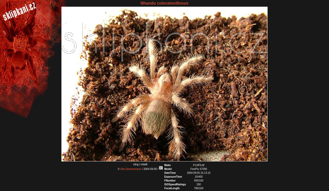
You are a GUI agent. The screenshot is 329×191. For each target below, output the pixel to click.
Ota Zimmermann (130, 169)
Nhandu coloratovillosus (165, 3)
